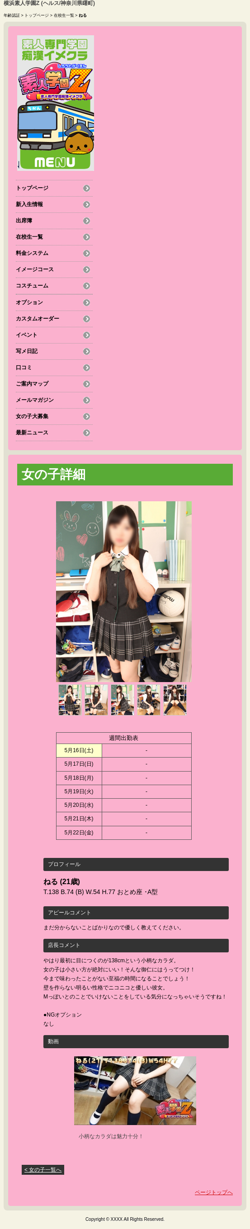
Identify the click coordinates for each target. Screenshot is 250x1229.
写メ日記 (27, 351)
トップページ (36, 15)
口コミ (24, 367)
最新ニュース (32, 432)
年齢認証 (12, 15)
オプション (29, 302)
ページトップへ (214, 1192)
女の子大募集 (32, 416)
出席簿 (24, 220)
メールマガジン (35, 400)
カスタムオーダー (37, 318)
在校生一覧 (64, 15)
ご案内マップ (32, 384)
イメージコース (35, 269)
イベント (27, 335)
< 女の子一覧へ (42, 1170)
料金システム (32, 253)
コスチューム (32, 286)
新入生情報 (29, 204)
